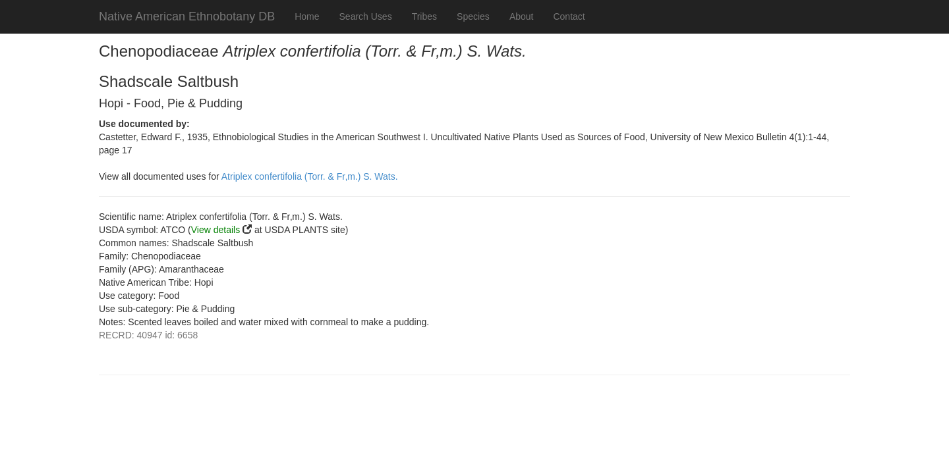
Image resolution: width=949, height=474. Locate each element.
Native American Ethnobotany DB (187, 16)
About (521, 16)
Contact (569, 16)
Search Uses (365, 16)
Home (307, 16)
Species (473, 16)
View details (215, 229)
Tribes (424, 16)
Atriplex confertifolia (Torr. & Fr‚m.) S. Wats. (309, 176)
